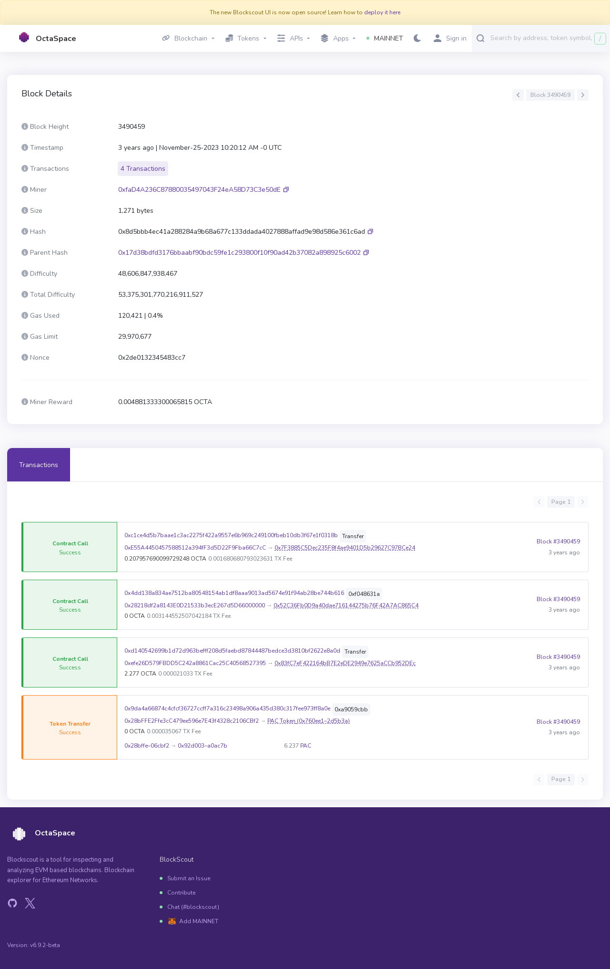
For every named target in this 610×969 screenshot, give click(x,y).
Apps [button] (335, 38)
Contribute (181, 892)
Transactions (38, 464)
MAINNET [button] (384, 38)
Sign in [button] (450, 38)
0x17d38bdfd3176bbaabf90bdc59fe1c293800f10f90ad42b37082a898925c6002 (239, 252)
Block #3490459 (558, 547)
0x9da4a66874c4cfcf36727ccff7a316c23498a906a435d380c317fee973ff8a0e (227, 708)
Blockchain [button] (184, 38)
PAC (305, 746)
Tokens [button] (242, 38)
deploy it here (382, 12)
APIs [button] (290, 38)
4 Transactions (143, 168)
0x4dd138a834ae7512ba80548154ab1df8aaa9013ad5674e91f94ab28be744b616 (234, 593)
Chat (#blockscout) (193, 907)
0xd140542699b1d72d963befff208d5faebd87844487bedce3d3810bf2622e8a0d (232, 651)
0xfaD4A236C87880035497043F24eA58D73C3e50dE (199, 189)
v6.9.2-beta (45, 945)
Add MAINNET (198, 921)
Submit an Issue (188, 878)
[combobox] (548, 37)
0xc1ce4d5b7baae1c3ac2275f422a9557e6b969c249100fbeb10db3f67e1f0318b (231, 535)
